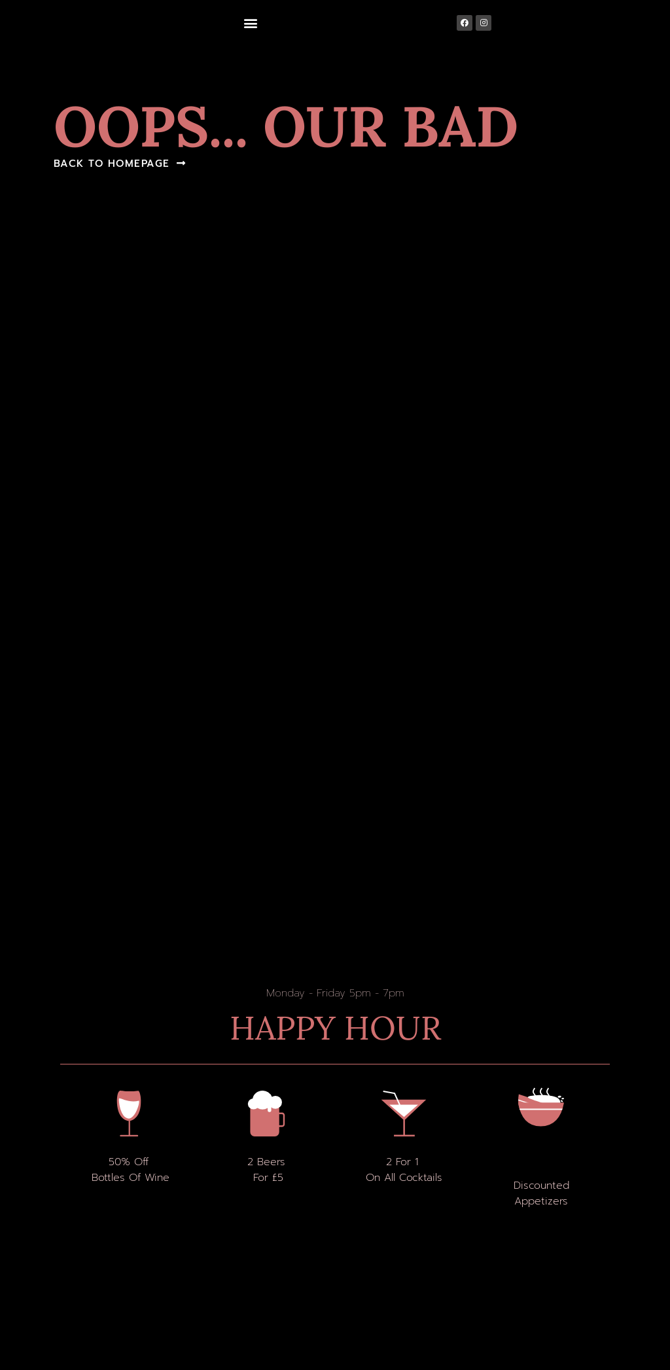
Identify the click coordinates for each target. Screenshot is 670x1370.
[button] (250, 23)
